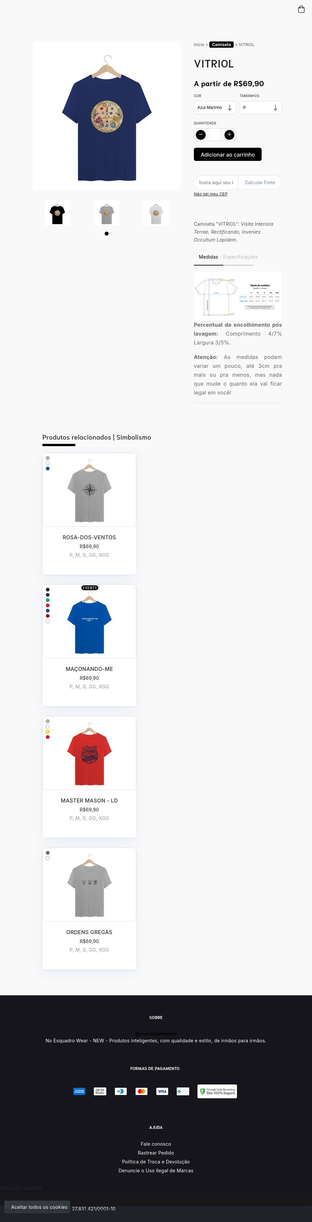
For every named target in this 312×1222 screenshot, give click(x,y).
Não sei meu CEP (210, 193)
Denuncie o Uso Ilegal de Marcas (156, 1170)
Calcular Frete (260, 182)
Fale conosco (156, 1144)
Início (199, 44)
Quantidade (205, 123)
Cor (197, 96)
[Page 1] (107, 234)
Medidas (208, 257)
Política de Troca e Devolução (156, 1161)
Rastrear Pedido (156, 1153)
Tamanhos (249, 96)
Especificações (237, 257)
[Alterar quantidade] (215, 135)
